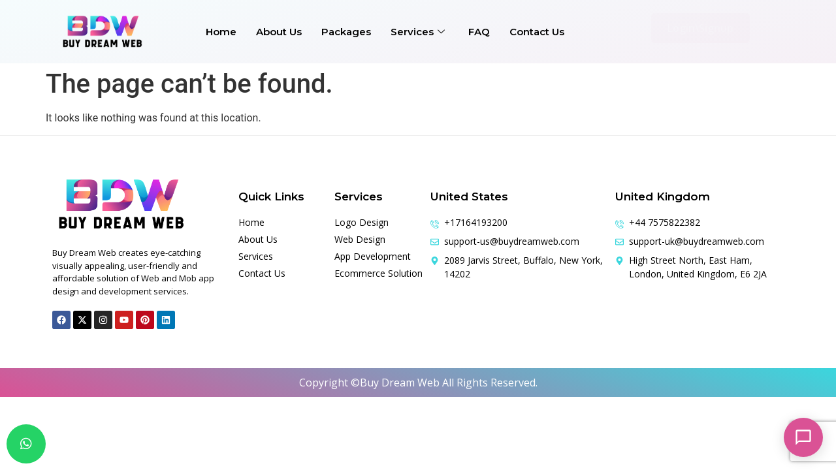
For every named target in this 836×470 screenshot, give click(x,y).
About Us (279, 31)
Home (221, 31)
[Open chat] (803, 437)
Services (418, 31)
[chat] (26, 443)
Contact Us (536, 31)
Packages (346, 31)
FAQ (479, 31)
